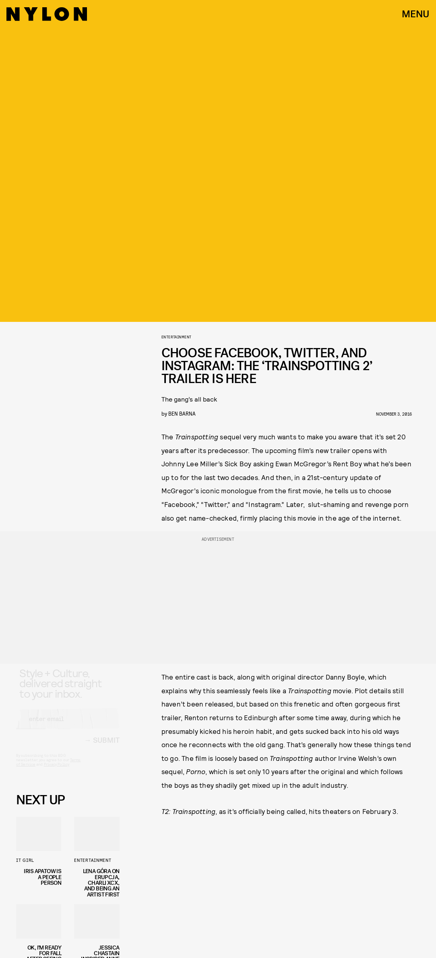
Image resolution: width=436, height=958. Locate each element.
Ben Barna (182, 413)
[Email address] (68, 725)
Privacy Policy (56, 771)
